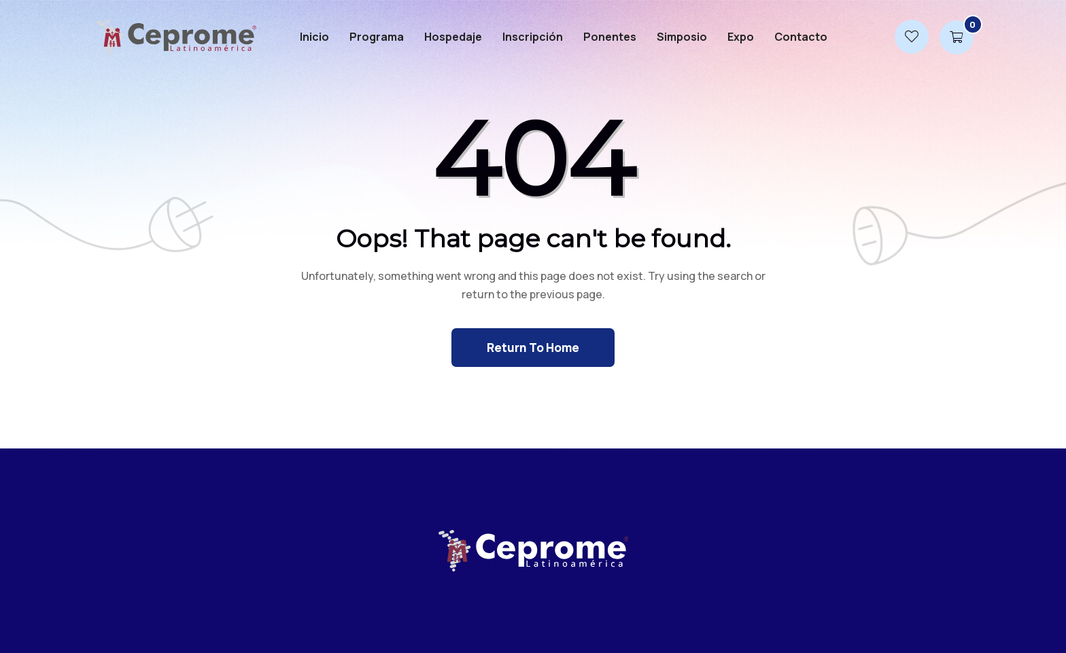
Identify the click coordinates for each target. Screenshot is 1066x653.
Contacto (800, 36)
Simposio (682, 36)
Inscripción (532, 36)
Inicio (314, 36)
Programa (376, 36)
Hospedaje (453, 36)
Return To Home (533, 347)
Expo (740, 36)
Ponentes (609, 36)
